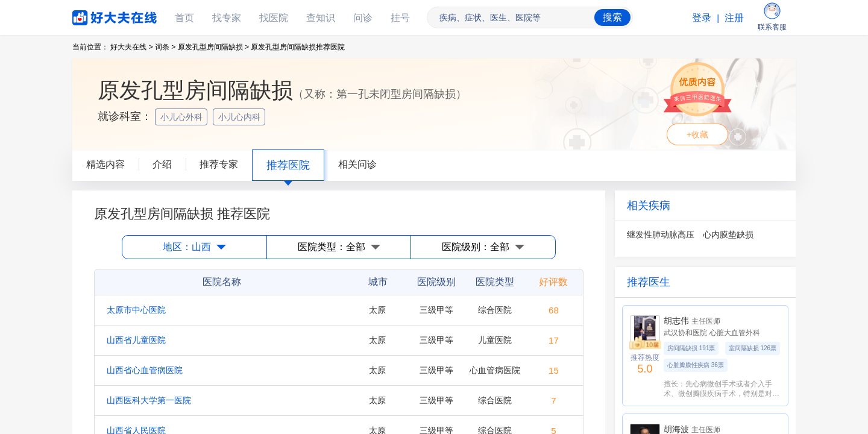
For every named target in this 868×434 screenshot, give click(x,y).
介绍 (162, 164)
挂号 (400, 18)
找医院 (273, 18)
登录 (701, 18)
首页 (184, 18)
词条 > (165, 47)
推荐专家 (219, 164)
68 (554, 310)
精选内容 (105, 164)
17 (554, 340)
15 (554, 370)
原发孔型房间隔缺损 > (213, 47)
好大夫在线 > (131, 47)
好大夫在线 (96, 15)
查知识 (320, 18)
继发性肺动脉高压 (660, 234)
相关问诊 (357, 164)
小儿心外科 (182, 117)
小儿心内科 (240, 117)
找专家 (226, 18)
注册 (734, 18)
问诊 (363, 18)
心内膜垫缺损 (728, 234)
